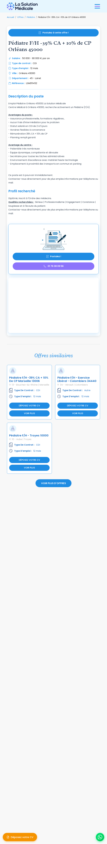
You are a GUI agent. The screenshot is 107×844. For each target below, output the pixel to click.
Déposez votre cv (29, 405)
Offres (20, 17)
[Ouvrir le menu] (97, 6)
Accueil (10, 17)
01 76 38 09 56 (53, 266)
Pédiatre (31, 17)
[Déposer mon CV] (20, 837)
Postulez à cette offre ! (53, 32)
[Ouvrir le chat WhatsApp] (100, 837)
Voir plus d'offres (53, 483)
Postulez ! (53, 256)
